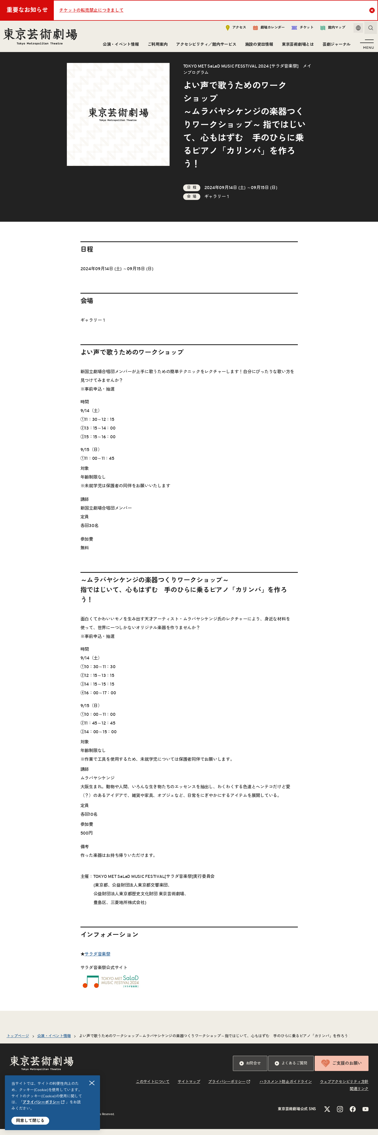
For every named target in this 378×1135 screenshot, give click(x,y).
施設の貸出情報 (258, 46)
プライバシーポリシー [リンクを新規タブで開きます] (41, 1102)
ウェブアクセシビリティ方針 (344, 1088)
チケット (299, 29)
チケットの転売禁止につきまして (91, 10)
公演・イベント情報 (120, 46)
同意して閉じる (30, 1121)
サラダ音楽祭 (97, 960)
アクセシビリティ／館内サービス (205, 46)
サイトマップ (189, 1088)
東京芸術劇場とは (297, 46)
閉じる (92, 1083)
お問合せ (250, 1069)
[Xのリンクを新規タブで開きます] (327, 1115)
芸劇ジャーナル (335, 46)
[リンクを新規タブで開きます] (111, 993)
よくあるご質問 (291, 1069)
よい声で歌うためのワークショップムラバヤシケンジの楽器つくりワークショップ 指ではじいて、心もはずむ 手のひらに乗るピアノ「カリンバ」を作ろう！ (215, 1042)
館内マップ (328, 29)
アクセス (232, 29)
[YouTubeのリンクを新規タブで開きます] (365, 1115)
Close (373, 10)
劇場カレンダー (265, 29)
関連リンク (359, 1095)
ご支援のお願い (341, 1069)
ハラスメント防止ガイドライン (286, 1088)
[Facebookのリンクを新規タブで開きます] (353, 1115)
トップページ (18, 1042)
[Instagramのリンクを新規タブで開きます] (340, 1115)
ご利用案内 (156, 46)
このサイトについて (153, 1088)
